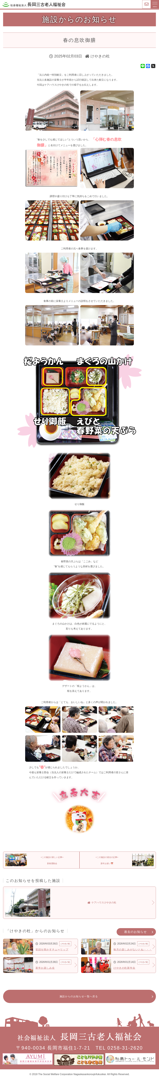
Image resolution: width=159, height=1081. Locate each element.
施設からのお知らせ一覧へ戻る (79, 999)
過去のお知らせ (135, 934)
